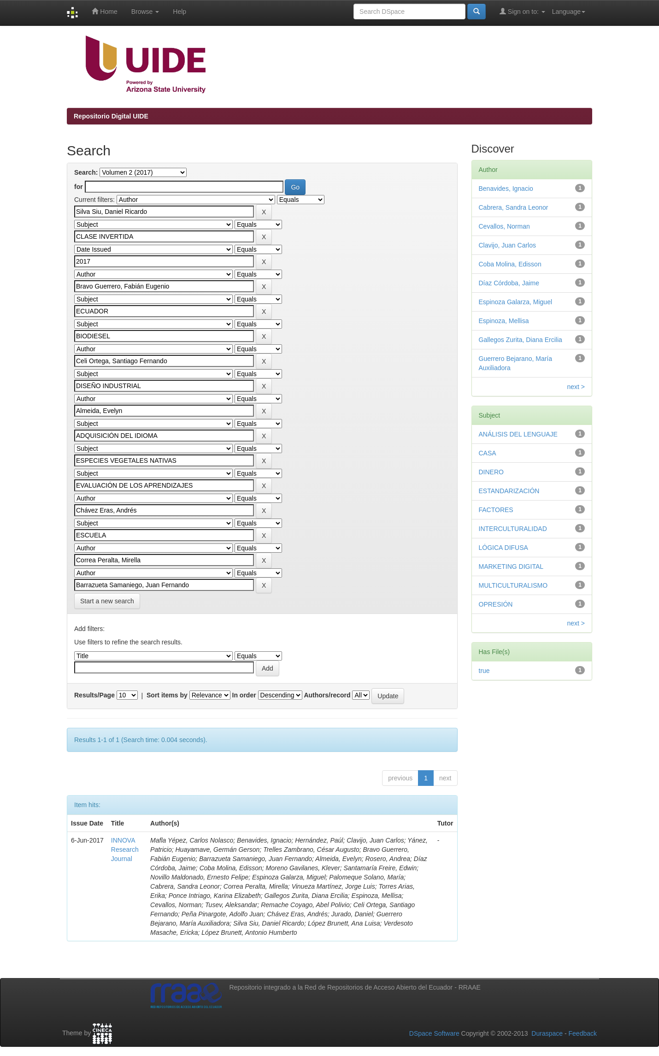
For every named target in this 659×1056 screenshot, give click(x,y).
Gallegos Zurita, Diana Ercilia (520, 339)
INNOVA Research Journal (125, 849)
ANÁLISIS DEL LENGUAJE (518, 434)
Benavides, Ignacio (506, 188)
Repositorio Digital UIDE (111, 116)
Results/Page (94, 695)
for (78, 186)
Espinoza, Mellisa (504, 320)
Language (568, 11)
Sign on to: (522, 11)
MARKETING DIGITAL (511, 566)
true (484, 670)
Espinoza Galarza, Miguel (516, 302)
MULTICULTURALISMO (513, 585)
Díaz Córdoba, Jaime (509, 283)
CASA (487, 453)
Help (179, 11)
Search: (86, 172)
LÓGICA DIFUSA (503, 547)
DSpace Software (434, 1033)
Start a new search (107, 601)
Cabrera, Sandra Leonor (513, 207)
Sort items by (167, 695)
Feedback (583, 1033)
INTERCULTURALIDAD (513, 528)
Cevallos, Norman (504, 226)
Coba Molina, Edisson (510, 264)
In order (244, 695)
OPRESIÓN (496, 604)
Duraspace (547, 1033)
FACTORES (496, 509)
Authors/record (327, 695)
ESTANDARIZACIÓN (509, 491)
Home (104, 11)
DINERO (491, 472)
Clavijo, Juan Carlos (507, 245)
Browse (145, 11)
